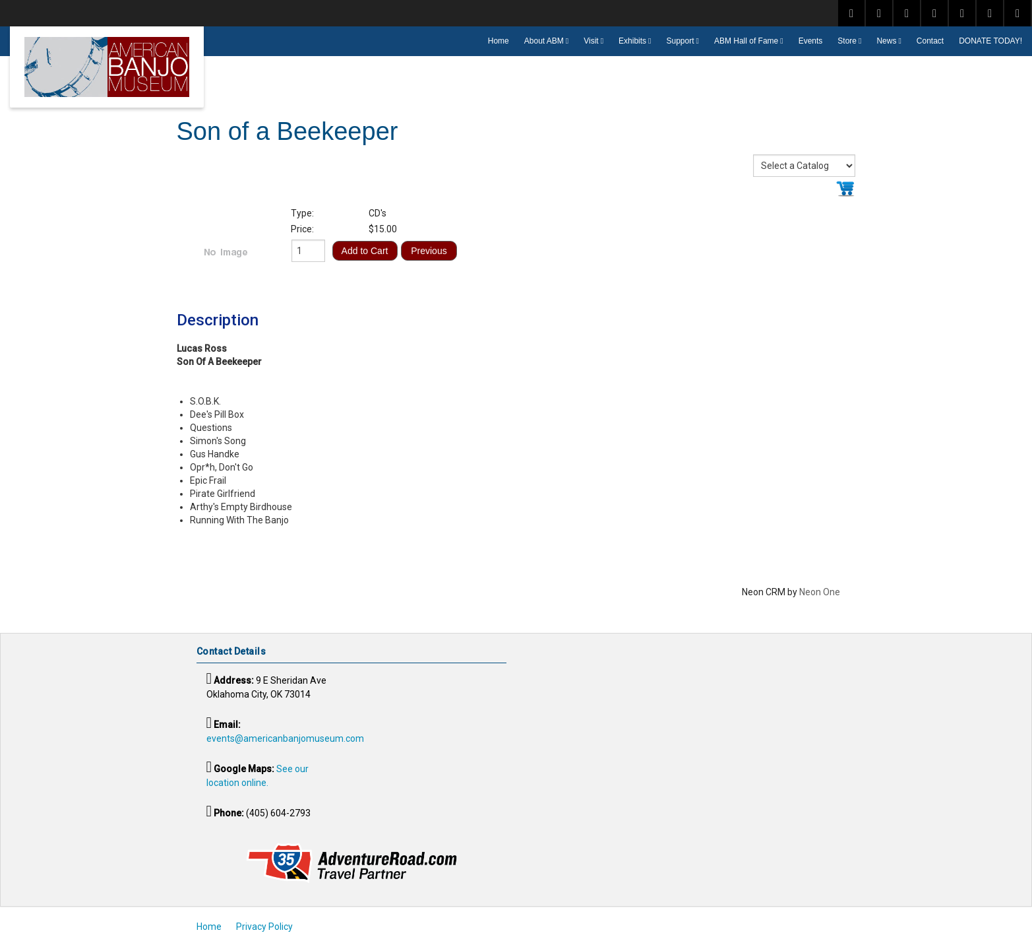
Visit (591, 41)
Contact (930, 41)
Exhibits (632, 41)
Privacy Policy (264, 926)
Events (811, 41)
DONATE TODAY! (990, 41)
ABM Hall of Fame (746, 41)
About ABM (544, 41)
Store (847, 41)
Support (680, 41)
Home (498, 41)
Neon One (819, 592)
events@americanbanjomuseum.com (285, 738)
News (886, 41)
